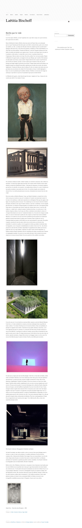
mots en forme (39, 14)
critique (21, 14)
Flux (46, 522)
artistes (16, 14)
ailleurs (11, 14)
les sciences (32, 14)
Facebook (16, 512)
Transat (42, 522)
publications (46, 14)
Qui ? (7, 14)
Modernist (18, 522)
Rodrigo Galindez (29, 522)
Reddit (26, 512)
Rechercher (57, 33)
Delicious (20, 512)
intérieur (26, 14)
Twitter (12, 512)
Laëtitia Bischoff (19, 20)
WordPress (13, 522)
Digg (23, 512)
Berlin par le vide (13, 33)
